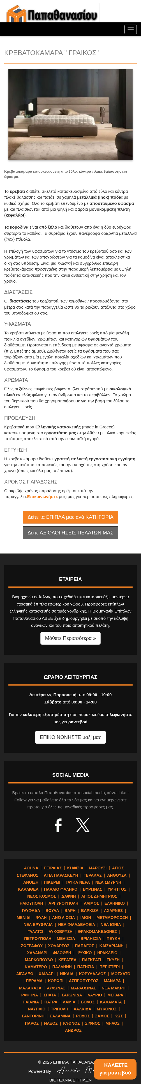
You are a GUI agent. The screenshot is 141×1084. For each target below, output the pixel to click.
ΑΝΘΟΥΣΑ (116, 875)
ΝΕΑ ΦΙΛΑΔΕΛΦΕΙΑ (76, 924)
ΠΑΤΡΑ (51, 1002)
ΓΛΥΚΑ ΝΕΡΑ (78, 882)
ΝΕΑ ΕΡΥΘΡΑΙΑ (38, 924)
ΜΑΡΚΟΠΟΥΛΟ (39, 960)
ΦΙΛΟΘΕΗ (62, 953)
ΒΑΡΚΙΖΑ (89, 910)
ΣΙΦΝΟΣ (92, 1023)
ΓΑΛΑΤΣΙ (35, 931)
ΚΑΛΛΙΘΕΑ (28, 889)
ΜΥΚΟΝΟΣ (107, 1009)
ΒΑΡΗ (70, 910)
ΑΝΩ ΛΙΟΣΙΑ (63, 917)
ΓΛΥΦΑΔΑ (31, 910)
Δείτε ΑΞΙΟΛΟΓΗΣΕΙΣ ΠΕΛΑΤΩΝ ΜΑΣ (70, 533)
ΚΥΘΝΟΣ (71, 1023)
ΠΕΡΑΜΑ (34, 981)
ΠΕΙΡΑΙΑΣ (53, 868)
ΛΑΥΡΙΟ (94, 995)
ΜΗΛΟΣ (112, 1023)
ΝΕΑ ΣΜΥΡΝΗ (108, 882)
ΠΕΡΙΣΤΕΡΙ (110, 967)
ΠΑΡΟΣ (32, 1023)
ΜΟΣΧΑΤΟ (120, 974)
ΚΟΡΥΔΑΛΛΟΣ (92, 974)
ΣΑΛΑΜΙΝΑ (60, 1016)
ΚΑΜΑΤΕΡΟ (36, 967)
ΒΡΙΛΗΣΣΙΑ (90, 938)
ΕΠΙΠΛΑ (52, 17)
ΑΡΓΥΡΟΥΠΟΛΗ (63, 903)
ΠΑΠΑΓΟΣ (84, 946)
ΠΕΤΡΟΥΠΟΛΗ (37, 938)
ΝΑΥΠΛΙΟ (37, 1009)
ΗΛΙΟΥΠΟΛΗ (31, 903)
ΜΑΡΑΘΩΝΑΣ (83, 988)
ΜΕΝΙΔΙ (23, 917)
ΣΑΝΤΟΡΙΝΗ (33, 1016)
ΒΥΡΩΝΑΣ (92, 889)
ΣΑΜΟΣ (102, 1016)
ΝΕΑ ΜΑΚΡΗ (114, 988)
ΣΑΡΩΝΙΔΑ (72, 995)
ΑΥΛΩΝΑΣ (56, 988)
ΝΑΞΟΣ (51, 1023)
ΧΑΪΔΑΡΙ (47, 974)
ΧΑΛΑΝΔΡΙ (37, 953)
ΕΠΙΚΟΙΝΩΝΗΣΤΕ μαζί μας (70, 737)
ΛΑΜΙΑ (69, 1002)
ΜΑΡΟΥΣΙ (98, 868)
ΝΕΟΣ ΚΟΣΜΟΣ (41, 896)
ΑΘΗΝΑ (31, 868)
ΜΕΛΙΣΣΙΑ (66, 938)
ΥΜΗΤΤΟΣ (117, 889)
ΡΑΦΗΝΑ (29, 995)
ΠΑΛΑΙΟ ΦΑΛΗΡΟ (60, 889)
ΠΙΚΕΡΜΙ (52, 882)
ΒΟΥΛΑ (52, 910)
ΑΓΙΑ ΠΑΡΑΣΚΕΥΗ (61, 875)
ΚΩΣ (118, 1016)
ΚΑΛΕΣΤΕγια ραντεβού (115, 1069)
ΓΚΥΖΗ (113, 960)
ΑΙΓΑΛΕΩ (24, 974)
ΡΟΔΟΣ (83, 1016)
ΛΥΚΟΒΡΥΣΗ (61, 931)
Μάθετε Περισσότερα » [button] (70, 638)
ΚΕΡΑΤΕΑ (67, 960)
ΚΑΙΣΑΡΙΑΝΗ (112, 946)
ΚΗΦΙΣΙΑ (75, 868)
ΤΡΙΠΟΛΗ (59, 1009)
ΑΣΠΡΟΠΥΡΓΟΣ (83, 981)
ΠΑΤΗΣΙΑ (85, 967)
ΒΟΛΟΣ (88, 1002)
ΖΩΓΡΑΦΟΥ (32, 946)
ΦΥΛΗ (41, 917)
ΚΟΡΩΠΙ (55, 981)
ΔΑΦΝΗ (68, 896)
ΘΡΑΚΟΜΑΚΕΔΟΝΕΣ (97, 931)
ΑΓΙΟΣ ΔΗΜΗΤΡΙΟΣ (99, 896)
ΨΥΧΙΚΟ (84, 953)
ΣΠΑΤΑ (49, 995)
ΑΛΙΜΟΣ (91, 903)
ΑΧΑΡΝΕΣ (113, 910)
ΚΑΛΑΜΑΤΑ (111, 1002)
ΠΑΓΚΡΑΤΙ (91, 960)
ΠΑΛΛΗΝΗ (62, 967)
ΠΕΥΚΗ (113, 938)
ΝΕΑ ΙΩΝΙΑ (111, 924)
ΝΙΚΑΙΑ (66, 974)
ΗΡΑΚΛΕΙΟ (107, 953)
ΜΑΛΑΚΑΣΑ (30, 988)
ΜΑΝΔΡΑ (112, 981)
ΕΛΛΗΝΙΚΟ (115, 903)
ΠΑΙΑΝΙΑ (31, 1002)
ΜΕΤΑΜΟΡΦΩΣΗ (112, 917)
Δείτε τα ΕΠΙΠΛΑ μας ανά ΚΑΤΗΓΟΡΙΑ (70, 517)
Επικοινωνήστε (43, 496)
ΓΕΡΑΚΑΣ (93, 875)
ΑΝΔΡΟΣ (73, 1030)
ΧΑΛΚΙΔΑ (82, 1009)
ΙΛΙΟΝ (85, 917)
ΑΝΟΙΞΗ (30, 882)
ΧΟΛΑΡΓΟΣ (58, 946)
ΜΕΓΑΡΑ (115, 995)
